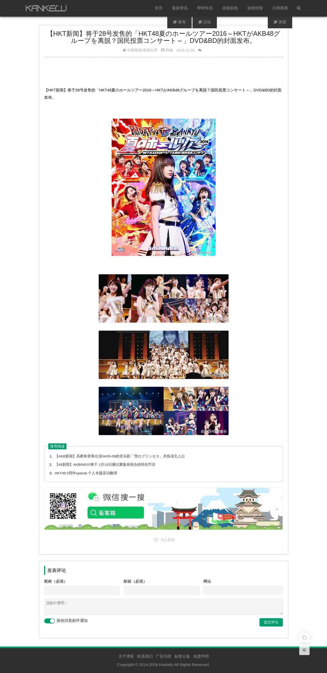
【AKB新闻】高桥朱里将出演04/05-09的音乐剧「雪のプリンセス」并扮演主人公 (120, 456)
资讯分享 (150, 50)
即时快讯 (205, 8)
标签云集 (182, 656)
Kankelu (166, 664)
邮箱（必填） (135, 581)
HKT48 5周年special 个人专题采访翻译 (86, 473)
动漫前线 (230, 8)
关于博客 (126, 656)
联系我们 (145, 656)
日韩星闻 (280, 8)
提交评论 (271, 622)
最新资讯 (180, 8)
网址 (207, 581)
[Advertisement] (163, 74)
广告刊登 (163, 656)
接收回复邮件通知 (66, 620)
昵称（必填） (56, 581)
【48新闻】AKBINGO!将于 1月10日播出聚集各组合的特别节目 (105, 465)
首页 (159, 8)
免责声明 (201, 656)
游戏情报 (255, 8)
